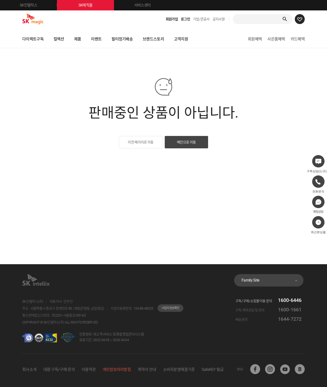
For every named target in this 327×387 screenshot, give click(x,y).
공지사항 (219, 19)
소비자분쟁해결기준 (179, 369)
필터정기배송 (122, 39)
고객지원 (181, 39)
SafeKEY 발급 (213, 369)
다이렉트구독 (33, 39)
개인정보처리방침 (117, 369)
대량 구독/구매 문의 (59, 369)
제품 (77, 39)
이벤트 (96, 39)
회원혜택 (255, 39)
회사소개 (29, 369)
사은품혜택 (276, 39)
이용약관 (89, 369)
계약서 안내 (146, 369)
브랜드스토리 (153, 39)
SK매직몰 (96, 5)
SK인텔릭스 (38, 5)
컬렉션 (59, 39)
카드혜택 (298, 39)
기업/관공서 (201, 19)
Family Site (250, 280)
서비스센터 (142, 5)
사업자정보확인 (170, 308)
